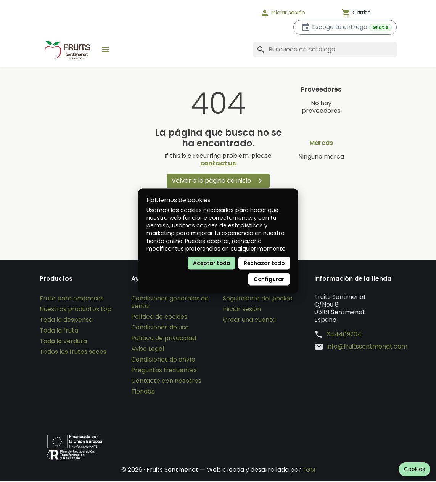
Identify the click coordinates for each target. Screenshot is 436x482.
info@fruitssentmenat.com (367, 347)
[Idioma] (229, 13)
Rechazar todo (264, 263)
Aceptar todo (211, 263)
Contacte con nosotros (166, 381)
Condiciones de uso (160, 328)
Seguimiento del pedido (258, 299)
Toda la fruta (59, 331)
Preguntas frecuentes (164, 370)
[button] (293, 13)
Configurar (269, 279)
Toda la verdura (63, 341)
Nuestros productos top (75, 309)
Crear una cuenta (249, 320)
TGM (309, 470)
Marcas (321, 143)
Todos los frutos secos (73, 352)
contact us (218, 163)
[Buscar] (325, 49)
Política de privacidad (163, 338)
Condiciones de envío (163, 360)
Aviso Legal (147, 349)
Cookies (414, 469)
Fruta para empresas (72, 299)
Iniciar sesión (242, 309)
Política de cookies (159, 317)
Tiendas (142, 392)
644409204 (344, 335)
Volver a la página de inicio (218, 181)
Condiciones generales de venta (170, 303)
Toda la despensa (66, 320)
